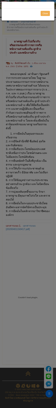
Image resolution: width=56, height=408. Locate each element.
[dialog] (28, 204)
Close (45, 13)
